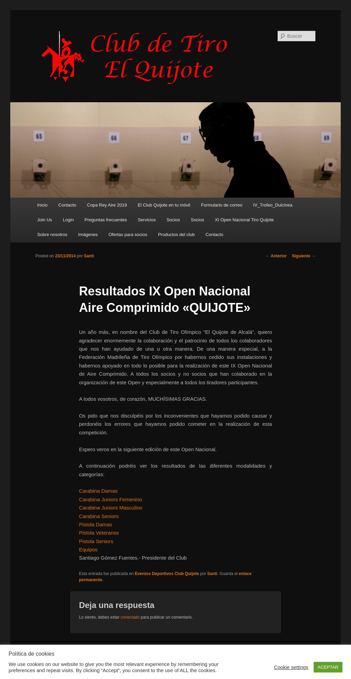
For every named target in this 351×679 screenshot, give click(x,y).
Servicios (147, 219)
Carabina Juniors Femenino (110, 499)
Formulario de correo (221, 205)
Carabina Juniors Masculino (110, 508)
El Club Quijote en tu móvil (164, 205)
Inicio (42, 205)
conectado (130, 617)
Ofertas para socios (128, 234)
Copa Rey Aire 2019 (107, 205)
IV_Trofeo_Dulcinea (272, 205)
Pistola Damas (95, 524)
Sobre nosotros (52, 234)
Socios (173, 219)
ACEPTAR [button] (328, 667)
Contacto (67, 205)
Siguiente (303, 256)
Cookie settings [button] (291, 667)
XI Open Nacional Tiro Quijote (244, 219)
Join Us (44, 219)
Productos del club (176, 234)
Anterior (276, 256)
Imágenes (88, 234)
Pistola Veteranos (99, 533)
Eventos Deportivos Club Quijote (167, 573)
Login (68, 219)
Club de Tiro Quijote (138, 57)
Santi (89, 256)
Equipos (88, 549)
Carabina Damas (98, 491)
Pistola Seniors (96, 541)
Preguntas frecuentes (106, 219)
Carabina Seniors (99, 516)
